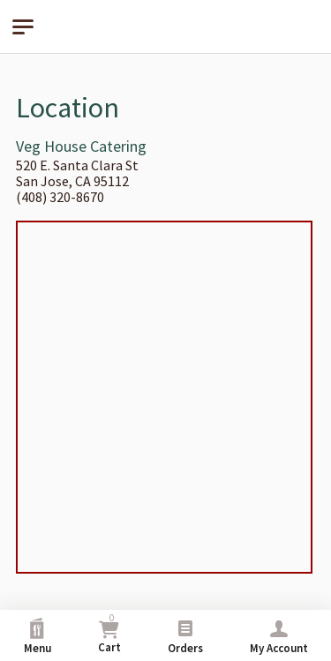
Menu (37, 637)
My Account (279, 637)
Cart (109, 633)
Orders (185, 637)
